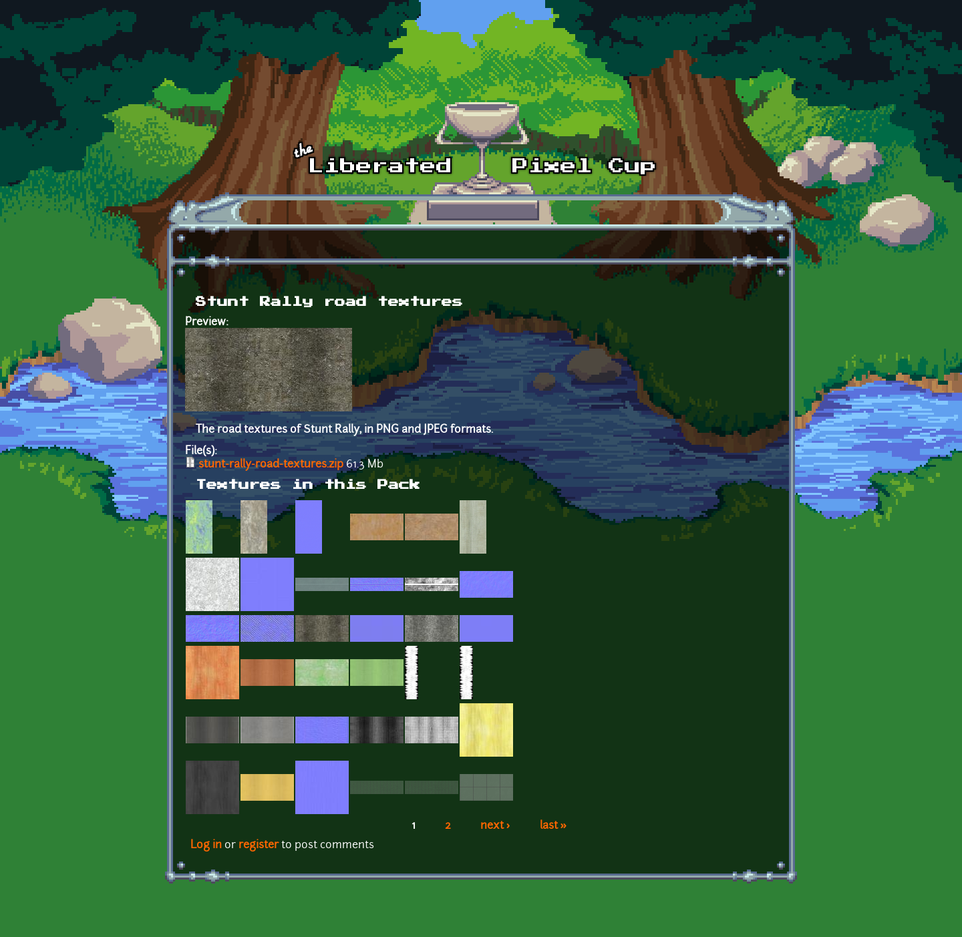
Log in (206, 845)
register (258, 845)
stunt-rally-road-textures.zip (270, 464)
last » (553, 826)
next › (495, 826)
